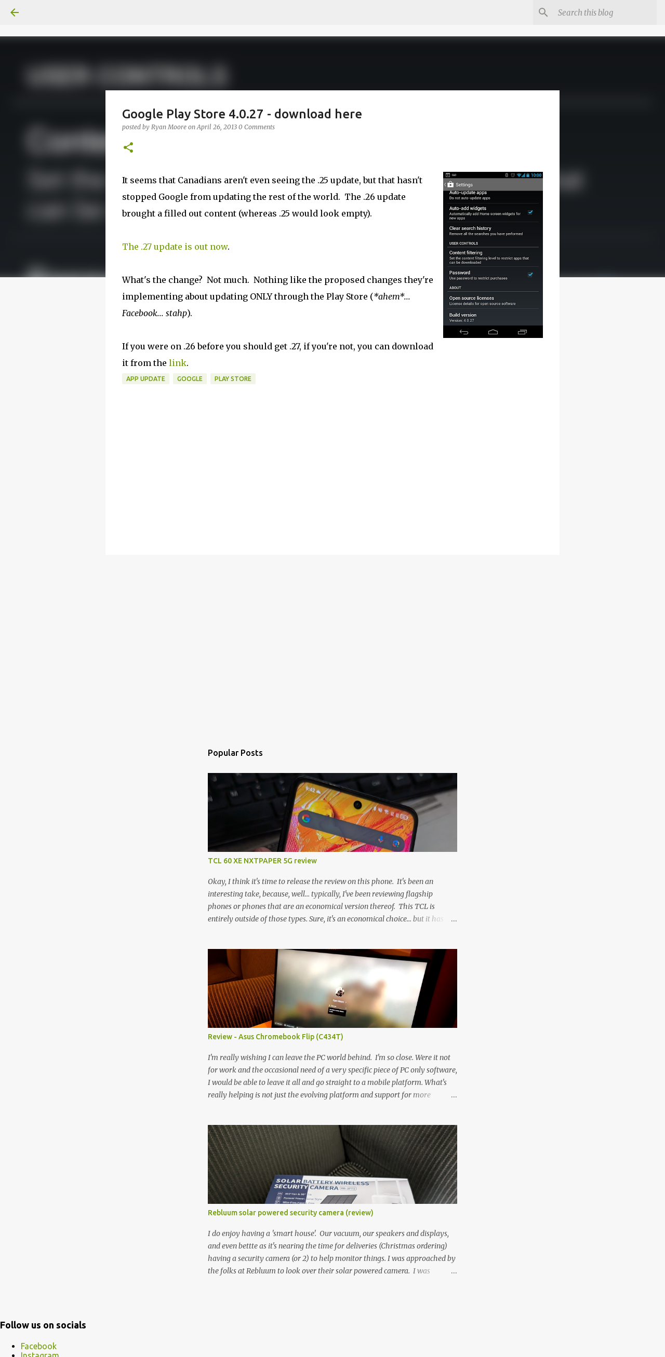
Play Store (233, 378)
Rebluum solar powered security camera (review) (291, 1213)
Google (190, 378)
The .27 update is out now (175, 246)
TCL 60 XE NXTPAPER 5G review (262, 861)
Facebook (39, 1346)
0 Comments (256, 127)
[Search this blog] (602, 12)
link (178, 363)
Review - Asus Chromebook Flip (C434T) (275, 1037)
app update (145, 378)
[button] (128, 148)
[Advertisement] (332, 643)
